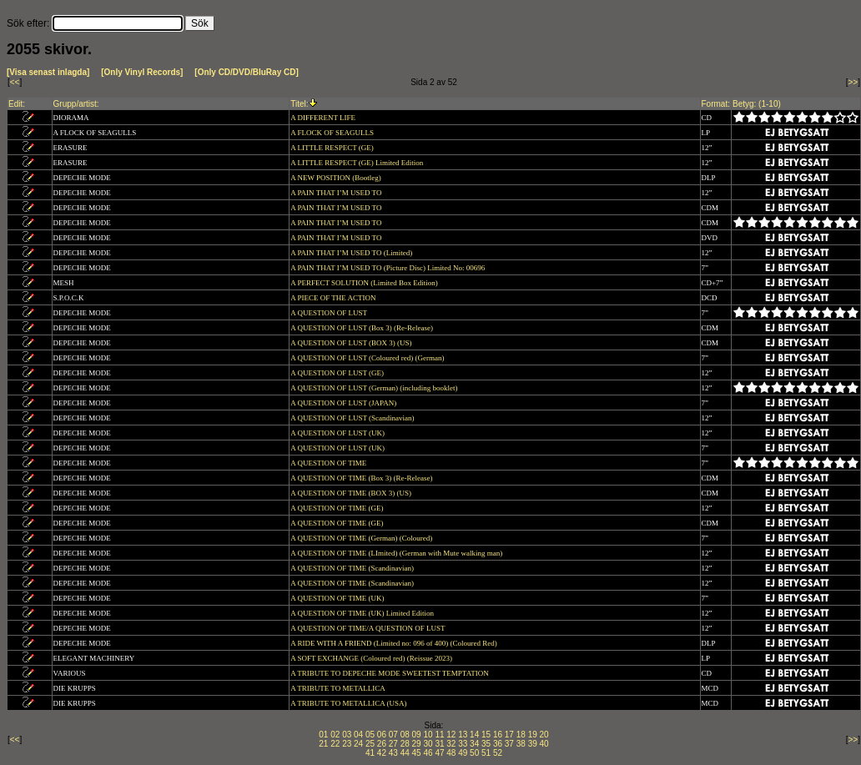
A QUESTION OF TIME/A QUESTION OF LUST (368, 628)
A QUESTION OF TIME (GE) (337, 508)
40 (544, 743)
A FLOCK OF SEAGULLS (332, 132)
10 (427, 734)
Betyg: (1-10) (757, 103)
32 (451, 743)
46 (427, 752)
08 (405, 734)
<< (15, 82)
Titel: (299, 103)
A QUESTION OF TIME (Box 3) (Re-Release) (362, 478)
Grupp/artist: (76, 103)
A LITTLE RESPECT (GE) (332, 147)
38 (521, 743)
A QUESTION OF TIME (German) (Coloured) (362, 538)
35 (486, 743)
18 (521, 734)
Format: (716, 103)
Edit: (16, 103)
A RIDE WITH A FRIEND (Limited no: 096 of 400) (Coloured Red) (394, 643)
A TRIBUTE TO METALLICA (338, 688)
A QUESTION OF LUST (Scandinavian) (353, 418)
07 (393, 734)
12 (451, 734)
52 (497, 752)
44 (405, 752)
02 (335, 734)
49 (462, 752)
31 (439, 743)
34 (474, 743)
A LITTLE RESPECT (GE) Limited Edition (357, 163)
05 (370, 734)
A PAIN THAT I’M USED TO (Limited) (352, 253)
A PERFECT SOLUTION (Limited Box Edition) (365, 283)
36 (497, 743)
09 (416, 734)
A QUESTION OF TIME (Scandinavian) (352, 568)
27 (393, 743)
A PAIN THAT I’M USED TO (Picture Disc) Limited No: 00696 (388, 268)
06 (381, 734)
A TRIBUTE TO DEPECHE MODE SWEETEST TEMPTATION (390, 673)
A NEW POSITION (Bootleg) (336, 178)
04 (358, 734)
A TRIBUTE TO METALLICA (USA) (349, 703)
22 (335, 743)
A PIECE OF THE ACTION (334, 298)
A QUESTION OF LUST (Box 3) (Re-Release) (362, 328)
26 (381, 743)
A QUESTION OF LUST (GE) (337, 373)
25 (370, 743)
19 (532, 734)
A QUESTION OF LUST (329, 313)
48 (451, 752)
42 (381, 752)
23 (346, 743)
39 (532, 743)
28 (405, 743)
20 (544, 734)
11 (439, 734)
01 (323, 734)
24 (358, 743)
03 (346, 734)
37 (509, 743)
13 (462, 734)
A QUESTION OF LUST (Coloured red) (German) (368, 358)
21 (323, 743)
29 (416, 743)
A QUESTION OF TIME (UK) (338, 598)
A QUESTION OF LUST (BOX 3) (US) (352, 343)
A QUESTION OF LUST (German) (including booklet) (375, 388)
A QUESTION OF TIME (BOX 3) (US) (351, 493)
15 (486, 734)
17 (509, 734)
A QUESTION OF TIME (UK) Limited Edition (363, 613)
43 (393, 752)
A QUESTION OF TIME (329, 463)
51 (486, 752)
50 (474, 752)
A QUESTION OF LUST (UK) (338, 433)
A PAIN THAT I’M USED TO (337, 193)
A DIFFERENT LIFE (323, 117)
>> (853, 82)
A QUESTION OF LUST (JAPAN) (344, 403)
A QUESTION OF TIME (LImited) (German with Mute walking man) (397, 553)
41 (370, 752)
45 (416, 752)
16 (497, 734)
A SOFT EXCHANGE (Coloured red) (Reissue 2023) (372, 658)
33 (462, 743)
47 (439, 752)
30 (427, 743)
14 (474, 734)
